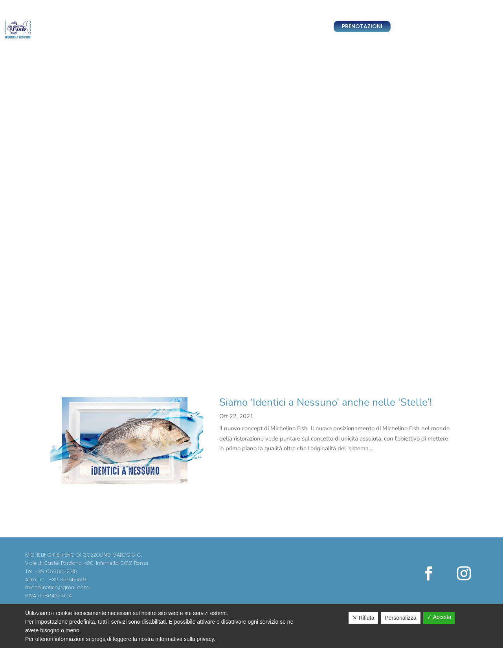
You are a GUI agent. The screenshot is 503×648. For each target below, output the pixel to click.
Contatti (312, 26)
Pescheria (246, 26)
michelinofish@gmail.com (57, 587)
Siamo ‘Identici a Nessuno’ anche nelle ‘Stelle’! (325, 402)
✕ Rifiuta (363, 618)
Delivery (149, 26)
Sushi (222, 26)
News (289, 26)
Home (125, 26)
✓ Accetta (439, 617)
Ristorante (196, 26)
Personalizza (400, 618)
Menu (270, 26)
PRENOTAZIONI (362, 26)
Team (170, 26)
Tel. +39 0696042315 (51, 571)
